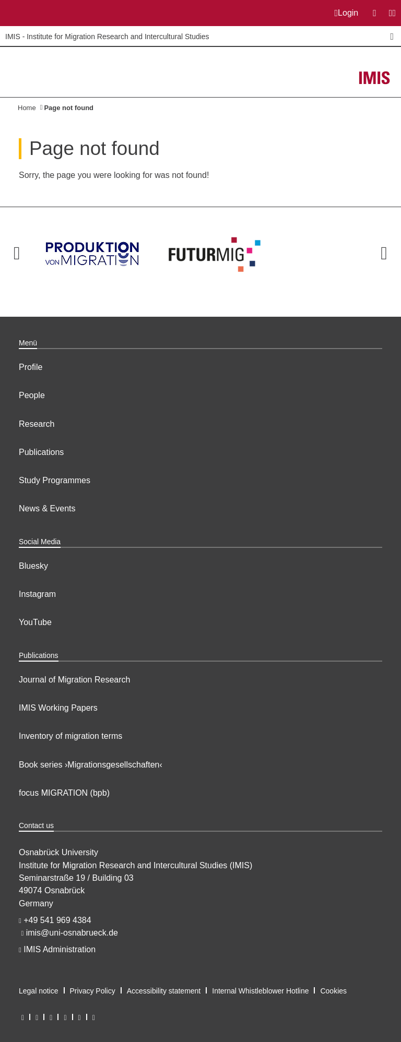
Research (36, 424)
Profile (30, 367)
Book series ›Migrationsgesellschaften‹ (90, 764)
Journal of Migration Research (74, 679)
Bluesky (33, 565)
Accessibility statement (164, 991)
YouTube (35, 622)
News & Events (47, 508)
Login (347, 13)
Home (27, 108)
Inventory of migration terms (70, 736)
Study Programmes (54, 480)
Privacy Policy (92, 991)
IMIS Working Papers (58, 707)
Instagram (37, 594)
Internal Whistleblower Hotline (260, 991)
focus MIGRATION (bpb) (64, 792)
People (32, 395)
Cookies (333, 991)
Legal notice (38, 991)
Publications (41, 452)
